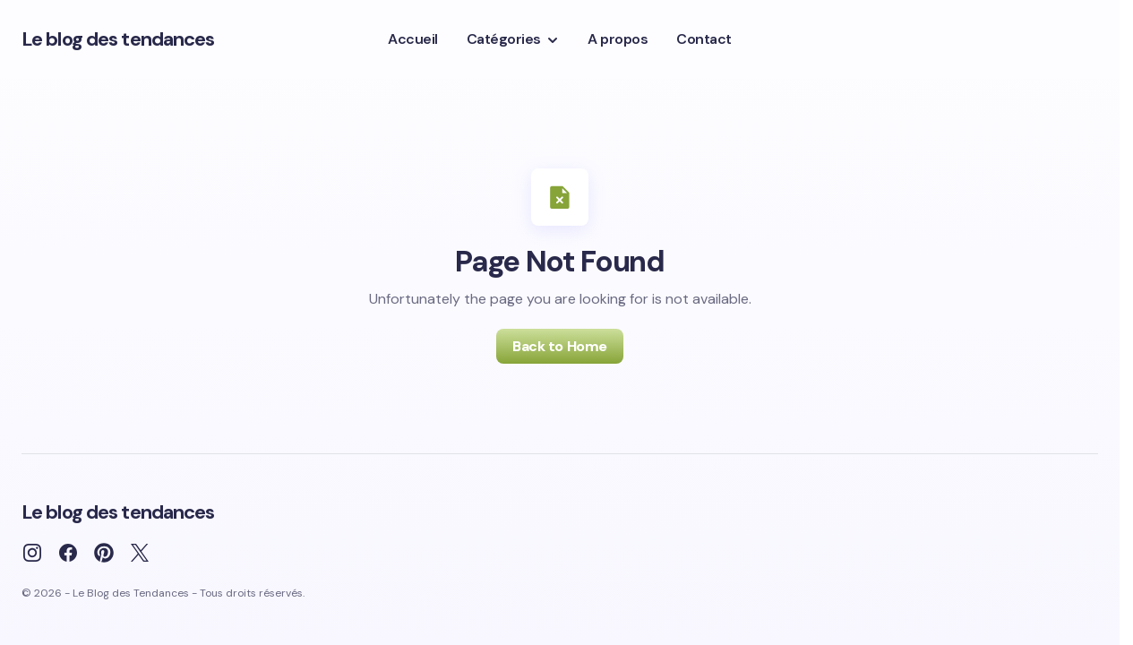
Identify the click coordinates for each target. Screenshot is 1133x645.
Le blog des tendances (118, 39)
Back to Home (559, 346)
